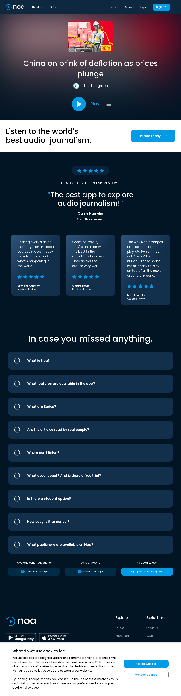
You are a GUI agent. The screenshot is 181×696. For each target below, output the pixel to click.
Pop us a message (90, 571)
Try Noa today (153, 136)
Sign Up (161, 7)
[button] (84, 360)
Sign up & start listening (147, 571)
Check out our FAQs (34, 571)
